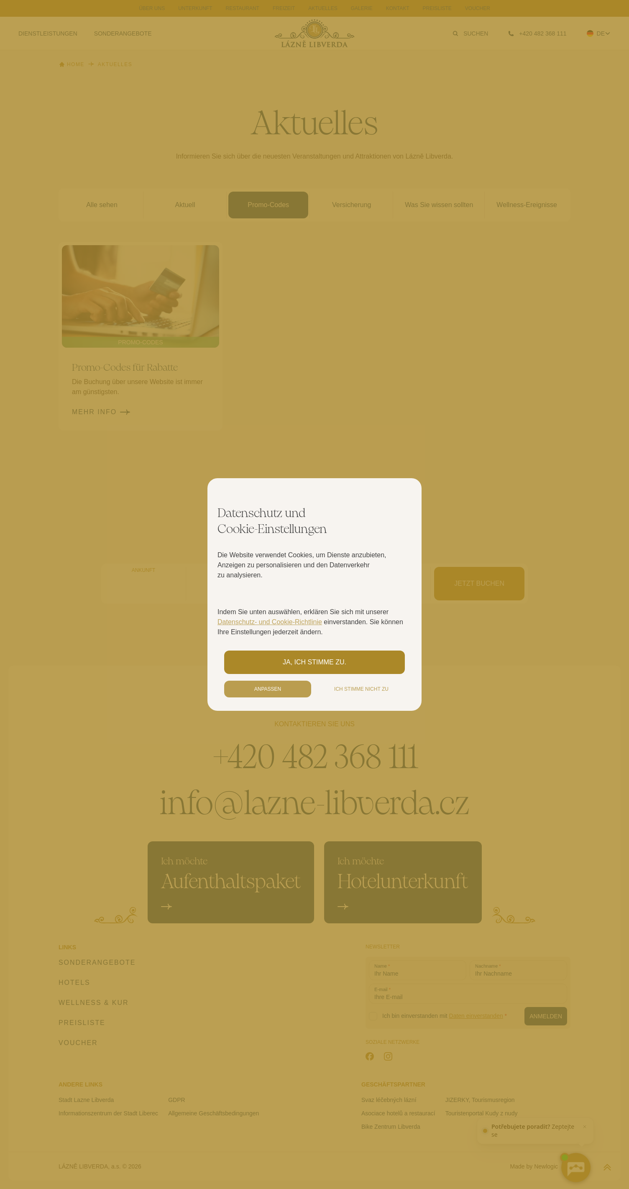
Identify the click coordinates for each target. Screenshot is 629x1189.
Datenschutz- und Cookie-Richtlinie (269, 621)
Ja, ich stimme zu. (314, 662)
